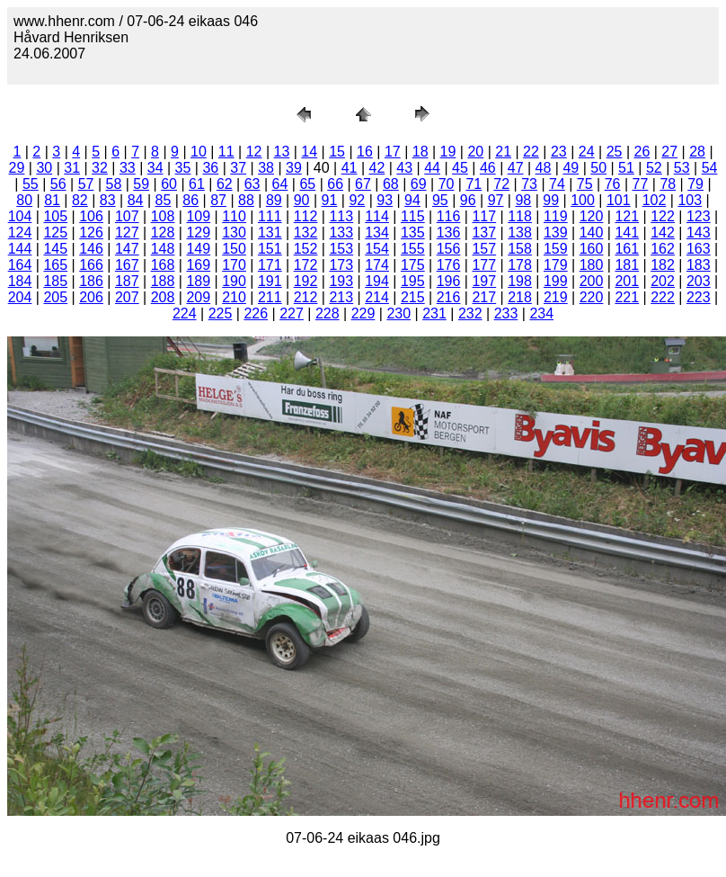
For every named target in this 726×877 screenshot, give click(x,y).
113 (341, 216)
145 (55, 248)
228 (327, 313)
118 (520, 216)
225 (220, 313)
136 (449, 232)
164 (20, 265)
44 (432, 167)
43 (404, 167)
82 (80, 200)
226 (255, 313)
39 (294, 167)
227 (291, 313)
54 (710, 167)
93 (384, 200)
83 (108, 200)
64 (280, 184)
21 (503, 151)
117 (484, 216)
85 (163, 200)
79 (695, 184)
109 (198, 216)
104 (20, 216)
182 (663, 265)
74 (557, 184)
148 (163, 248)
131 (270, 232)
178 (520, 265)
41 (349, 167)
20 (475, 151)
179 (556, 265)
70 (446, 184)
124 (20, 232)
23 (559, 151)
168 (163, 265)
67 (363, 184)
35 (183, 167)
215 (413, 297)
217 (484, 297)
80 (24, 200)
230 (398, 313)
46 (488, 167)
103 (689, 200)
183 (698, 265)
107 (127, 216)
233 (506, 313)
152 (306, 248)
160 (592, 248)
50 (598, 167)
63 (252, 184)
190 (234, 281)
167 (127, 265)
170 (234, 265)
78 (668, 184)
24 (587, 151)
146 (91, 248)
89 (274, 200)
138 (520, 232)
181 (627, 265)
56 (58, 184)
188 (163, 281)
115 (413, 216)
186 (91, 281)
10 (198, 151)
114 (377, 216)
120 (592, 216)
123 (698, 216)
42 (377, 167)
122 (663, 216)
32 (100, 167)
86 (190, 200)
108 (163, 216)
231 (434, 313)
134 (377, 232)
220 (592, 297)
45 (460, 167)
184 (20, 281)
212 (306, 297)
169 (198, 265)
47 (516, 167)
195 (413, 281)
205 (55, 297)
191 (270, 281)
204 (20, 297)
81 (52, 200)
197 (484, 281)
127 (127, 232)
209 (198, 297)
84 (136, 200)
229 (363, 313)
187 (127, 281)
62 (225, 184)
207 (127, 297)
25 (614, 151)
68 (391, 184)
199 (556, 281)
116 (449, 216)
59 (141, 184)
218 (520, 297)
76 (613, 184)
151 (270, 248)
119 (556, 216)
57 (86, 184)
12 (254, 151)
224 (185, 313)
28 (697, 151)
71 (473, 184)
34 (155, 167)
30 (44, 167)
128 (163, 232)
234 (541, 313)
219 (556, 297)
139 (556, 232)
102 (654, 200)
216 (449, 297)
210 (234, 297)
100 (583, 200)
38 (266, 167)
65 (307, 184)
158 (520, 248)
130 (234, 232)
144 (20, 248)
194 (377, 281)
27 (669, 151)
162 (663, 248)
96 (468, 200)
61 (197, 184)
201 (627, 281)
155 (413, 248)
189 (198, 281)
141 (627, 232)
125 (55, 232)
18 (420, 151)
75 (585, 184)
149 (198, 248)
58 (114, 184)
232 (470, 313)
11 (226, 151)
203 (698, 281)
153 (341, 248)
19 (448, 151)
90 (302, 200)
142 (663, 232)
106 (91, 216)
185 (55, 281)
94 (412, 200)
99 (551, 200)
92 (357, 200)
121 (627, 216)
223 (698, 297)
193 (341, 281)
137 (484, 232)
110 (234, 216)
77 (641, 184)
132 (306, 232)
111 (270, 216)
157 (484, 248)
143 (698, 232)
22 (531, 151)
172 (306, 265)
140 (592, 232)
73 (529, 184)
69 (419, 184)
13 (282, 151)
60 (169, 184)
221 (627, 297)
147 (127, 248)
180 (592, 265)
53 (682, 167)
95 (440, 200)
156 (449, 248)
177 (484, 265)
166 (91, 265)
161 (627, 248)
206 (91, 297)
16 (365, 151)
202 (663, 281)
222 (663, 297)
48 (544, 167)
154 (377, 248)
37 (238, 167)
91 (330, 200)
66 (335, 184)
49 (570, 167)
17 (393, 151)
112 (306, 216)
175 (413, 265)
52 (654, 167)
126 (91, 232)
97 (496, 200)
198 (520, 281)
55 (30, 184)
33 (128, 167)
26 (641, 151)
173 (341, 265)
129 (198, 232)
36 (210, 167)
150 (234, 248)
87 (218, 200)
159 (556, 248)
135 (413, 232)
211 (270, 297)
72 (501, 184)
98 (523, 200)
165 (55, 265)
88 (246, 200)
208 (163, 297)
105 (55, 216)
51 (626, 167)
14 (309, 151)
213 (341, 297)
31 (72, 167)
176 (449, 265)
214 (377, 297)
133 (341, 232)
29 (17, 167)
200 (592, 281)
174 (377, 265)
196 (449, 281)
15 (337, 151)
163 (698, 248)
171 (270, 265)
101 (618, 200)
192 (306, 281)
